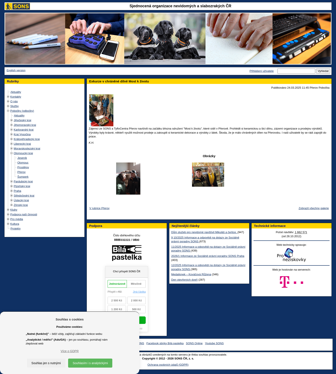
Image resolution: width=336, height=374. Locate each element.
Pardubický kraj (23, 181)
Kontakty (15, 96)
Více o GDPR (70, 351)
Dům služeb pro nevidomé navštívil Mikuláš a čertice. (204, 232)
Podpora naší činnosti (23, 214)
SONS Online (194, 343)
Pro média (16, 219)
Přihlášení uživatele (261, 71)
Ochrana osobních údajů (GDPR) (167, 364)
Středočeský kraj (24, 195)
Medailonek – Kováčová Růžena (191, 274)
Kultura (14, 223)
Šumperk (22, 176)
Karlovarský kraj (23, 129)
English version (16, 70)
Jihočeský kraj (22, 120)
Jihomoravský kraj (25, 125)
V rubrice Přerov (99, 208)
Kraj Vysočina (22, 134)
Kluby (13, 209)
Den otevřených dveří (184, 279)
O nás (14, 101)
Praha (17, 190)
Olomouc (22, 162)
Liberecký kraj (22, 143)
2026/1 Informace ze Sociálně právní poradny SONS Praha (207, 256)
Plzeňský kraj (22, 186)
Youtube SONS (214, 343)
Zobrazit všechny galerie (314, 208)
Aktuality (15, 92)
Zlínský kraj (21, 205)
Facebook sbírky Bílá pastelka (164, 343)
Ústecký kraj (21, 200)
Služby (14, 106)
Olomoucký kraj (23, 153)
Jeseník (22, 157)
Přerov (21, 172)
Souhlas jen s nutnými (46, 363)
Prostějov (23, 167)
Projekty (15, 228)
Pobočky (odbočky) (22, 110)
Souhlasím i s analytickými (90, 363)
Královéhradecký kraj (27, 139)
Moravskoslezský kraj (27, 148)
